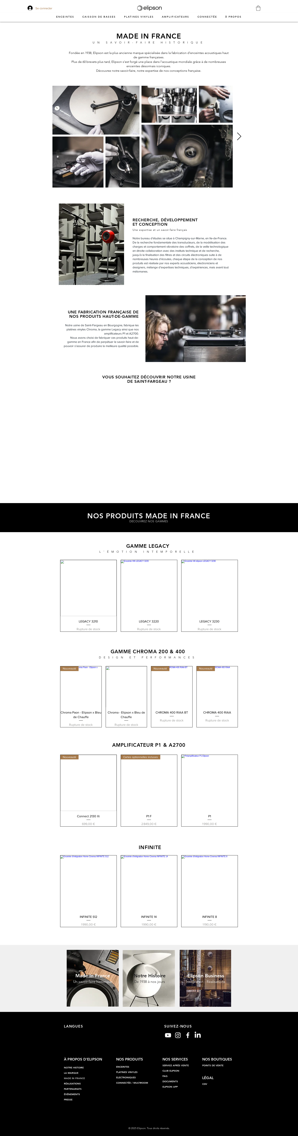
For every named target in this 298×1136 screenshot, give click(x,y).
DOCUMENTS (170, 1081)
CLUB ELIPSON (170, 1070)
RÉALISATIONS (72, 1083)
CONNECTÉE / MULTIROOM (132, 1082)
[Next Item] (239, 136)
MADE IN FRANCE (74, 1078)
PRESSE (68, 1099)
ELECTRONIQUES (126, 1077)
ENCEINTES (122, 1066)
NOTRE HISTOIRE (74, 1067)
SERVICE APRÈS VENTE (175, 1065)
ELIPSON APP (170, 1086)
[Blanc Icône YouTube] (168, 1035)
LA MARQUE (71, 1072)
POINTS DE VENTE (212, 1065)
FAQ (164, 1076)
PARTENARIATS (73, 1088)
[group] (149, 596)
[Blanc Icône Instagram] (178, 1035)
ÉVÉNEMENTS (72, 1094)
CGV (204, 1083)
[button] (258, 8)
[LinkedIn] (197, 1035)
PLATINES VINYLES (127, 1072)
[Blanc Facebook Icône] (188, 1035)
